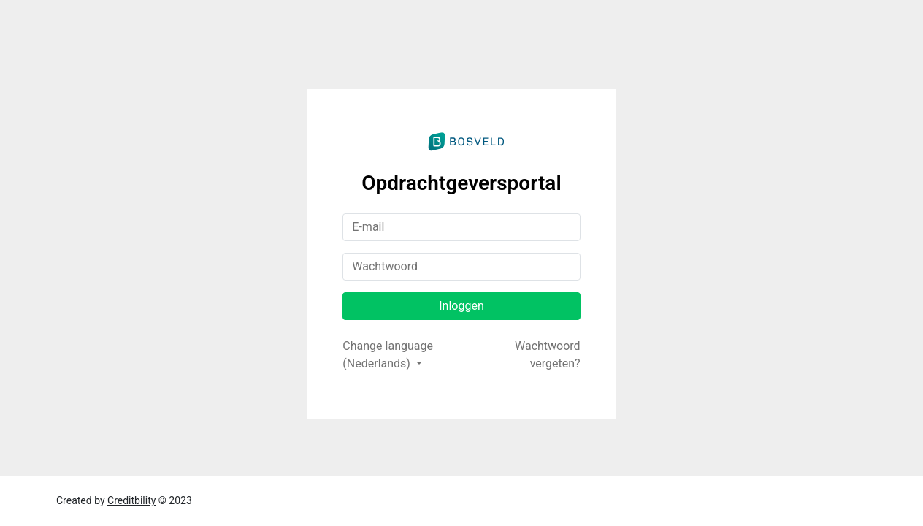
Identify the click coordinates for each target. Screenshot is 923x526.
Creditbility (131, 500)
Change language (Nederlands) (387, 354)
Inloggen (461, 306)
